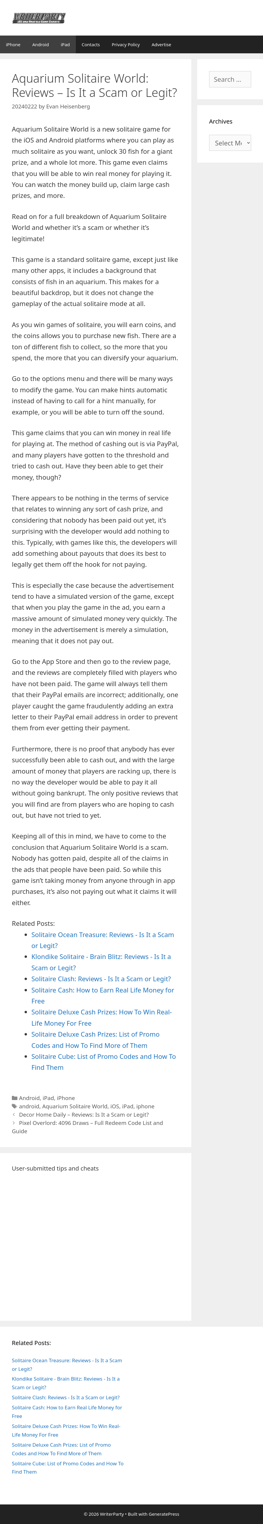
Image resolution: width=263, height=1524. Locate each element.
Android (40, 44)
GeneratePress (164, 1514)
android (29, 1106)
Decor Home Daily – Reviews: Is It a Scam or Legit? (84, 1114)
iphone (145, 1106)
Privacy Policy (126, 44)
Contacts (91, 44)
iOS (114, 1106)
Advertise (161, 44)
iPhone (13, 44)
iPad (65, 44)
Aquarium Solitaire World (75, 1106)
